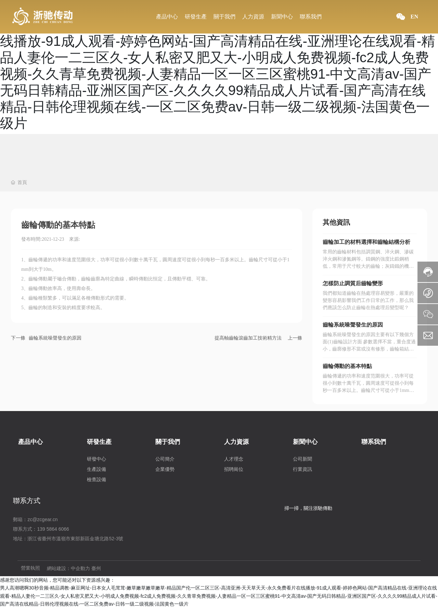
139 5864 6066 (53, 529)
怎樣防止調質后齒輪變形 (353, 283)
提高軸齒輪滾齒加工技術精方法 (248, 338)
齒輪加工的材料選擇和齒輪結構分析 (366, 242)
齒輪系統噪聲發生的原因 (55, 338)
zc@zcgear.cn (42, 519)
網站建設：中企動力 (68, 568)
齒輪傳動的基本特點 (347, 366)
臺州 (96, 568)
